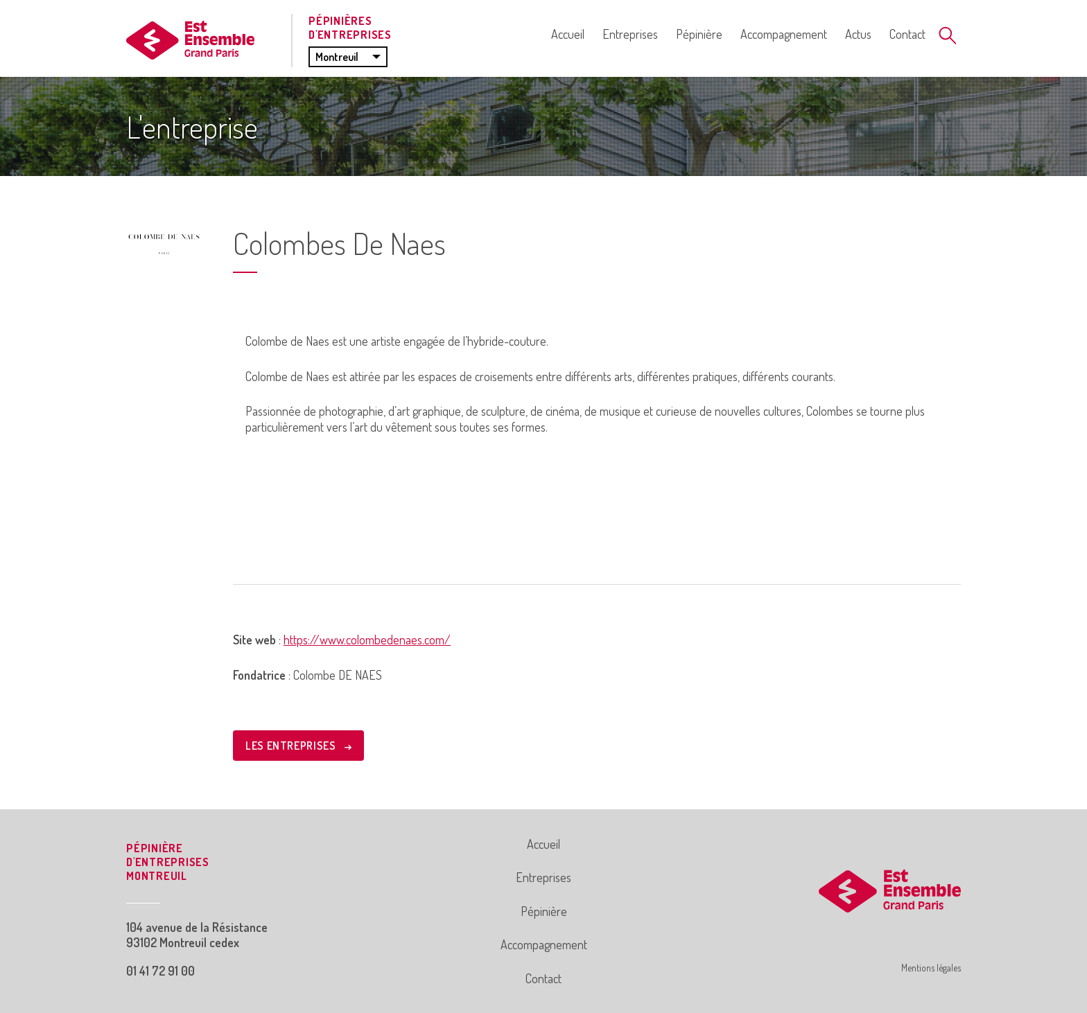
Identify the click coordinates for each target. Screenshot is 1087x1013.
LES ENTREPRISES (298, 745)
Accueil (567, 34)
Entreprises (630, 34)
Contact (907, 34)
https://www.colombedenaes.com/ (367, 639)
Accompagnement (783, 34)
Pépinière (699, 34)
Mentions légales (931, 968)
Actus (858, 34)
